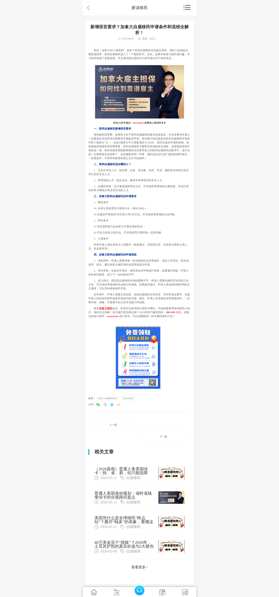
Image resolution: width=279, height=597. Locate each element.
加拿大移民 (128, 398)
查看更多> (139, 567)
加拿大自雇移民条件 (107, 398)
